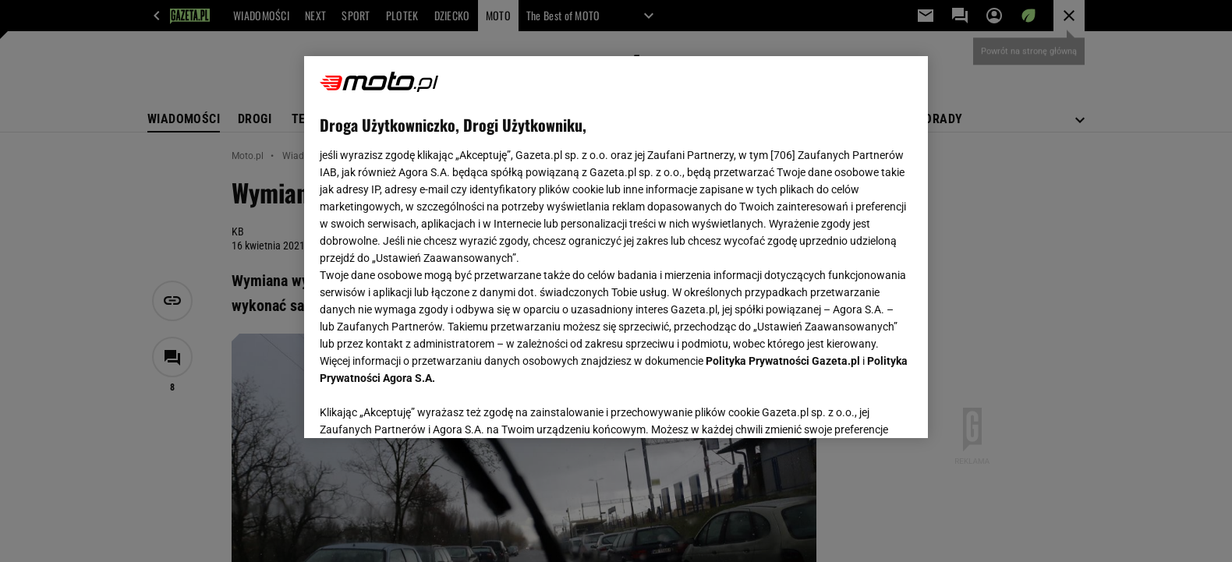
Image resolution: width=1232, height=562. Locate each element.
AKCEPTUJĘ (859, 407)
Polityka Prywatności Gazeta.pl (783, 361)
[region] (616, 247)
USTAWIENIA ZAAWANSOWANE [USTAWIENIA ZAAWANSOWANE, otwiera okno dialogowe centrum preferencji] (421, 407)
